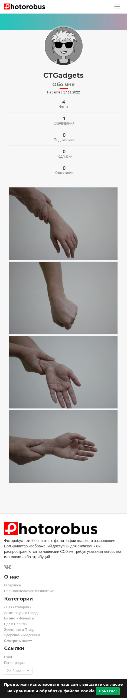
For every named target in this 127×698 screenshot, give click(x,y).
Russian (18, 671)
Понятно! (108, 691)
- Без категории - (17, 607)
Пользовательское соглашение (29, 591)
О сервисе (12, 585)
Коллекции (64, 173)
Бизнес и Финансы (19, 618)
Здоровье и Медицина (22, 635)
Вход (8, 657)
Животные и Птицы (19, 630)
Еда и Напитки (16, 624)
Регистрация (14, 663)
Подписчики (64, 140)
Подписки (64, 156)
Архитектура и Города (22, 613)
